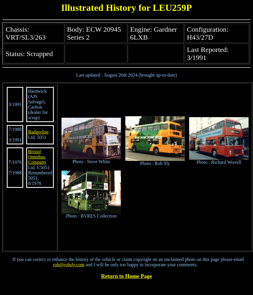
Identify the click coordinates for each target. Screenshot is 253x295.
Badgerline (38, 131)
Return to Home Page (126, 276)
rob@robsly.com (68, 264)
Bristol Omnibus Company (37, 157)
